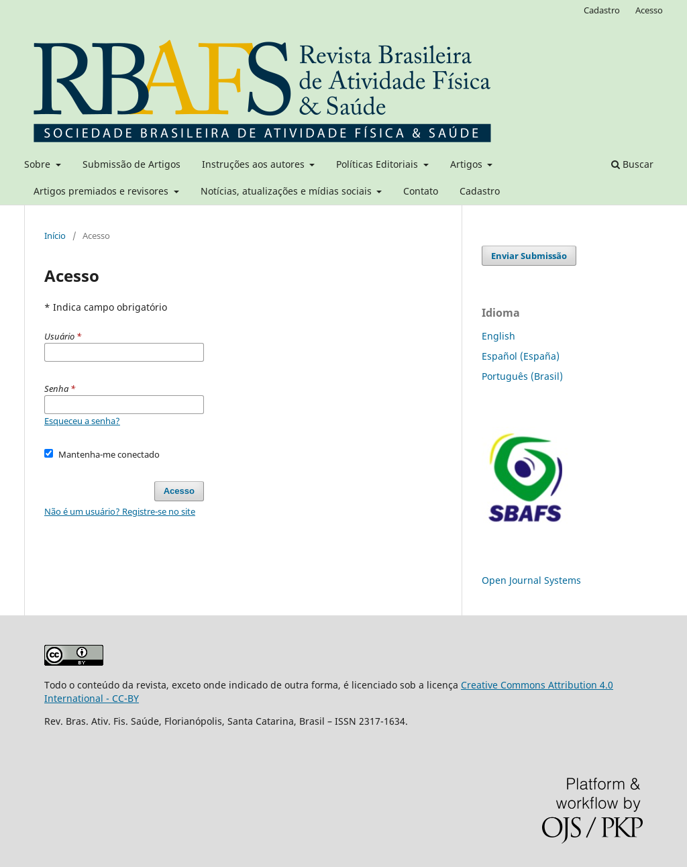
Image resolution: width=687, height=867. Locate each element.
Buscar (632, 164)
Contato (420, 191)
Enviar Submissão (529, 256)
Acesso (649, 10)
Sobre (38, 164)
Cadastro (480, 191)
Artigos (467, 164)
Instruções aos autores (254, 164)
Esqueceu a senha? (82, 421)
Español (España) (521, 356)
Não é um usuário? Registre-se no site (119, 511)
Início (55, 236)
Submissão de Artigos (131, 164)
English (498, 335)
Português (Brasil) (522, 376)
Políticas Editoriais (378, 164)
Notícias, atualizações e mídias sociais (287, 191)
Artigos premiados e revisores (102, 191)
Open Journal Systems (531, 580)
